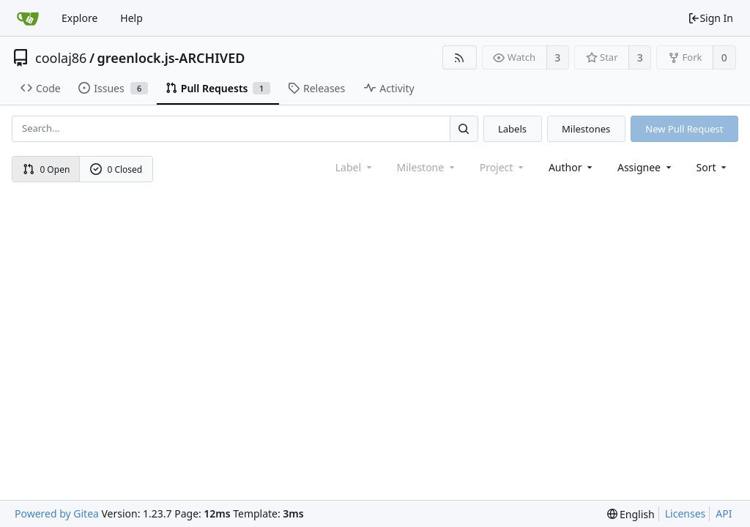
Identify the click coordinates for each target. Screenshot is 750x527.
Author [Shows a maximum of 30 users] (572, 167)
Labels (512, 128)
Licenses (685, 513)
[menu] (713, 167)
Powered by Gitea (57, 513)
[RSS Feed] (459, 57)
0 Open (46, 169)
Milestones (586, 128)
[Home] (27, 18)
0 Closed (116, 169)
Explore (79, 18)
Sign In (710, 18)
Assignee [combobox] (645, 167)
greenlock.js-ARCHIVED (171, 58)
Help (131, 18)
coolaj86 (60, 58)
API (724, 513)
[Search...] (464, 128)
